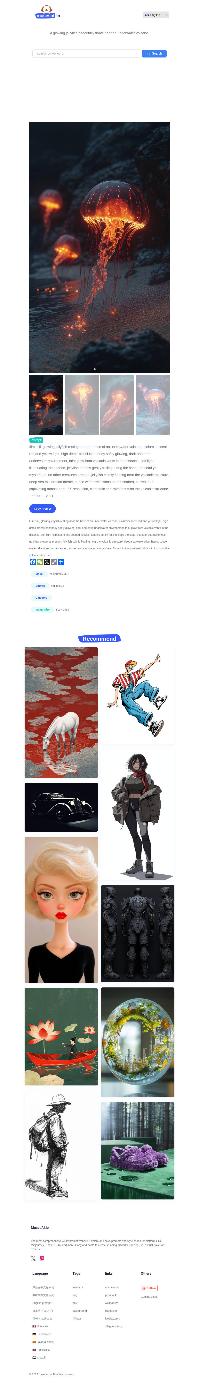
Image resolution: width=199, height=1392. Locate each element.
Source (40, 585)
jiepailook (110, 1295)
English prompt (41, 1303)
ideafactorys (112, 1318)
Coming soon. (149, 1296)
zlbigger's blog (114, 1326)
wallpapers (111, 1303)
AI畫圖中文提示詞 (43, 1295)
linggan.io (111, 1310)
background (80, 1310)
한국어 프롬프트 (42, 1318)
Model (39, 573)
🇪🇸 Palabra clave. (43, 1341)
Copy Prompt (42, 508)
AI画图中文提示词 (43, 1287)
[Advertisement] (99, 90)
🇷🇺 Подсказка (41, 1349)
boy (75, 1303)
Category (41, 597)
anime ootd (112, 1287)
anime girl (78, 1287)
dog (75, 1295)
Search (154, 53)
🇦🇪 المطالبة (39, 1357)
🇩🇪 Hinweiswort (41, 1334)
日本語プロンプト (43, 1310)
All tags (77, 1318)
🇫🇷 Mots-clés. (40, 1326)
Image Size (43, 609)
